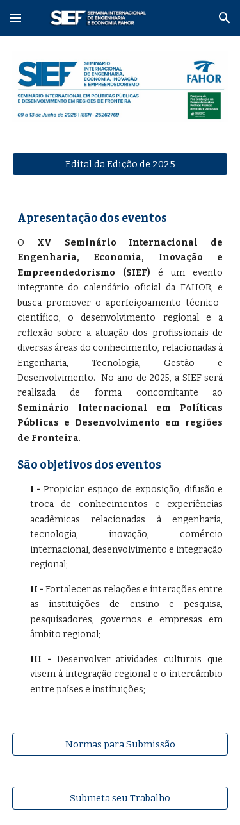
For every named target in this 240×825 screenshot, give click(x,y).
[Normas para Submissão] (120, 744)
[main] (120, 454)
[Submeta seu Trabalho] (120, 798)
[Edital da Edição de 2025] (120, 164)
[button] (15, 17)
